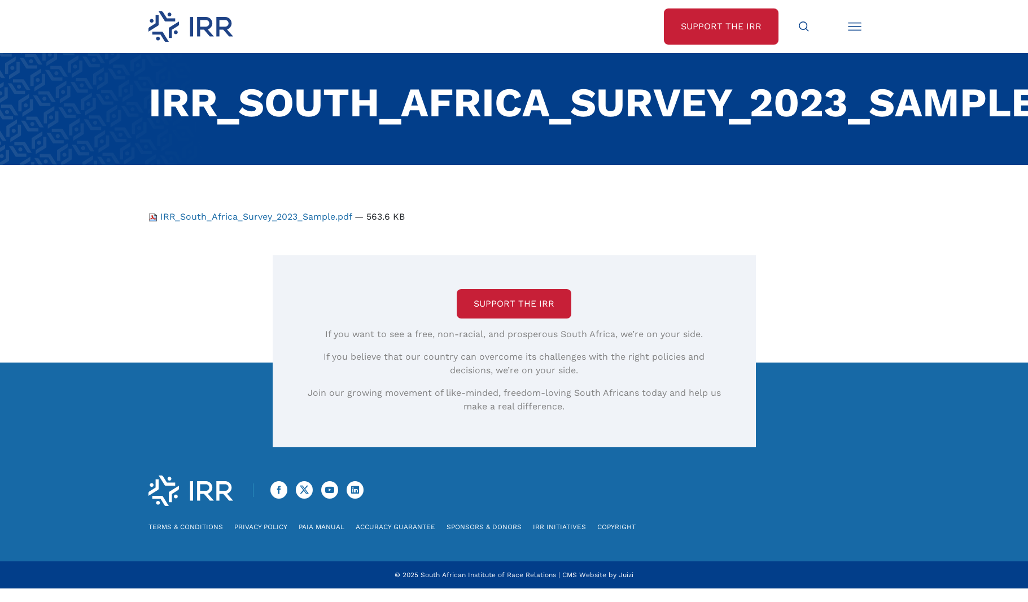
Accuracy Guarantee (395, 527)
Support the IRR (514, 303)
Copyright (616, 527)
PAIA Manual (321, 527)
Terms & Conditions (185, 527)
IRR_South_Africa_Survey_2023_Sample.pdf (251, 216)
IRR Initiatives (559, 527)
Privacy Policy (260, 527)
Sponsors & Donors (484, 527)
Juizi (626, 575)
